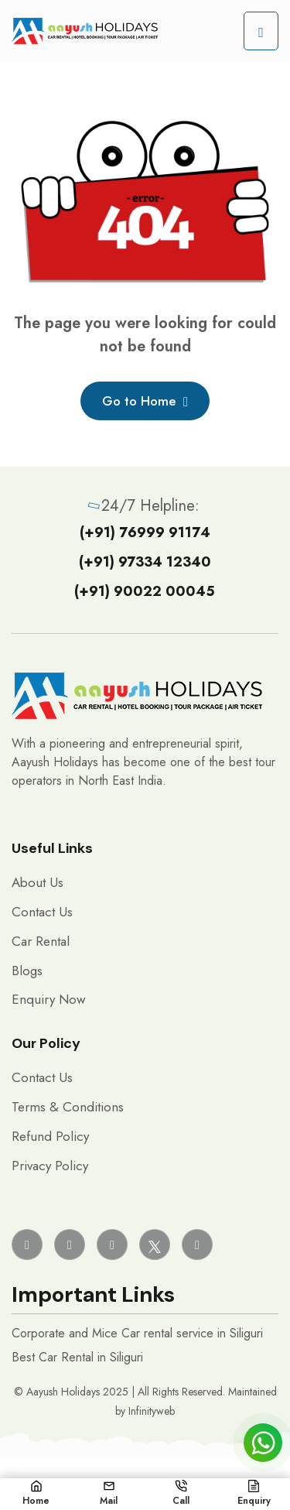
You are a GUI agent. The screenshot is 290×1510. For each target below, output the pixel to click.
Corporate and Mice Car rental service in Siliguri (137, 1333)
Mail (109, 1494)
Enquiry (254, 1494)
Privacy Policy (50, 1165)
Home (35, 1494)
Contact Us (42, 911)
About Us (37, 882)
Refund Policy (50, 1136)
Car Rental (41, 941)
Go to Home (145, 401)
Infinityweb (151, 1411)
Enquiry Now (49, 999)
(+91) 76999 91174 (145, 532)
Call (180, 1494)
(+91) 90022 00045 (144, 591)
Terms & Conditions (68, 1106)
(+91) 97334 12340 (145, 562)
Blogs (27, 970)
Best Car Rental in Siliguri (77, 1357)
